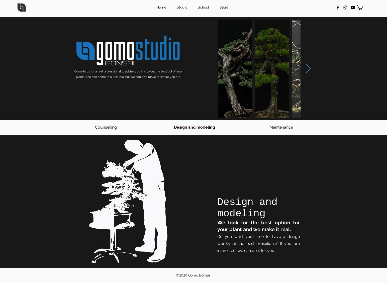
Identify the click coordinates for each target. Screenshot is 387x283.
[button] (360, 7)
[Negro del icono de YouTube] (352, 7)
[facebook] (337, 7)
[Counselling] (106, 127)
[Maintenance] (281, 127)
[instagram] (345, 7)
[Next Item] (308, 68)
